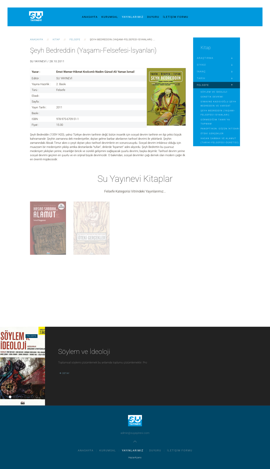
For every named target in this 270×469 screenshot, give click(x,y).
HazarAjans (135, 457)
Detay (66, 373)
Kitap (56, 39)
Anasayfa (90, 16)
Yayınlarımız (132, 16)
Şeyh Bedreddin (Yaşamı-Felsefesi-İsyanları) (218, 112)
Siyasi (201, 64)
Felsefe (75, 39)
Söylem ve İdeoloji (214, 92)
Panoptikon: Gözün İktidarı (220, 128)
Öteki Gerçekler (212, 133)
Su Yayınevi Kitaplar (135, 178)
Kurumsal (109, 16)
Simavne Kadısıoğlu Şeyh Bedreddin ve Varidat (218, 103)
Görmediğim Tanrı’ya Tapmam (215, 121)
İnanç (201, 71)
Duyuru (153, 16)
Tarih (201, 78)
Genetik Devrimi (212, 97)
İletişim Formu (175, 16)
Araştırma (205, 58)
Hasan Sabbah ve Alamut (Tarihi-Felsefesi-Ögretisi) (220, 140)
